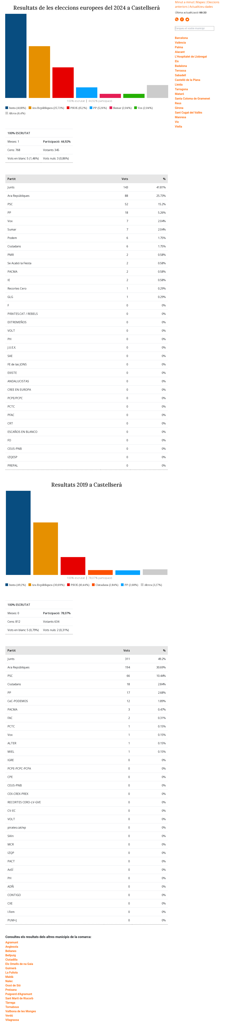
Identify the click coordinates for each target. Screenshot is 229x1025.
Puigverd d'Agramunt (18, 994)
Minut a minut (184, 2)
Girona (179, 108)
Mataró (179, 94)
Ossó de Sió (13, 985)
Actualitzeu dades (201, 7)
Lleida (179, 84)
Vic (177, 122)
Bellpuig (10, 955)
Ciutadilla (11, 959)
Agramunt (11, 942)
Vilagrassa (12, 1020)
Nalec (9, 981)
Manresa (180, 117)
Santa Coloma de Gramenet (192, 98)
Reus (178, 103)
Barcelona (181, 38)
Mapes (200, 2)
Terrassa (180, 70)
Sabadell (180, 75)
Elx (177, 61)
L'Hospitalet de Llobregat (191, 56)
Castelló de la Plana (187, 80)
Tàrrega (10, 1002)
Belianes (10, 951)
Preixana (11, 989)
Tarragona (181, 89)
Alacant (180, 52)
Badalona (181, 66)
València (180, 42)
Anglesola (11, 946)
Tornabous (12, 1007)
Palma (179, 47)
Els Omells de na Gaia (19, 964)
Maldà (9, 977)
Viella (178, 126)
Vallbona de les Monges (20, 1011)
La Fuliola (11, 972)
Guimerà (10, 968)
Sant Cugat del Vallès (188, 112)
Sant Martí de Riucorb (19, 998)
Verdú (9, 1015)
